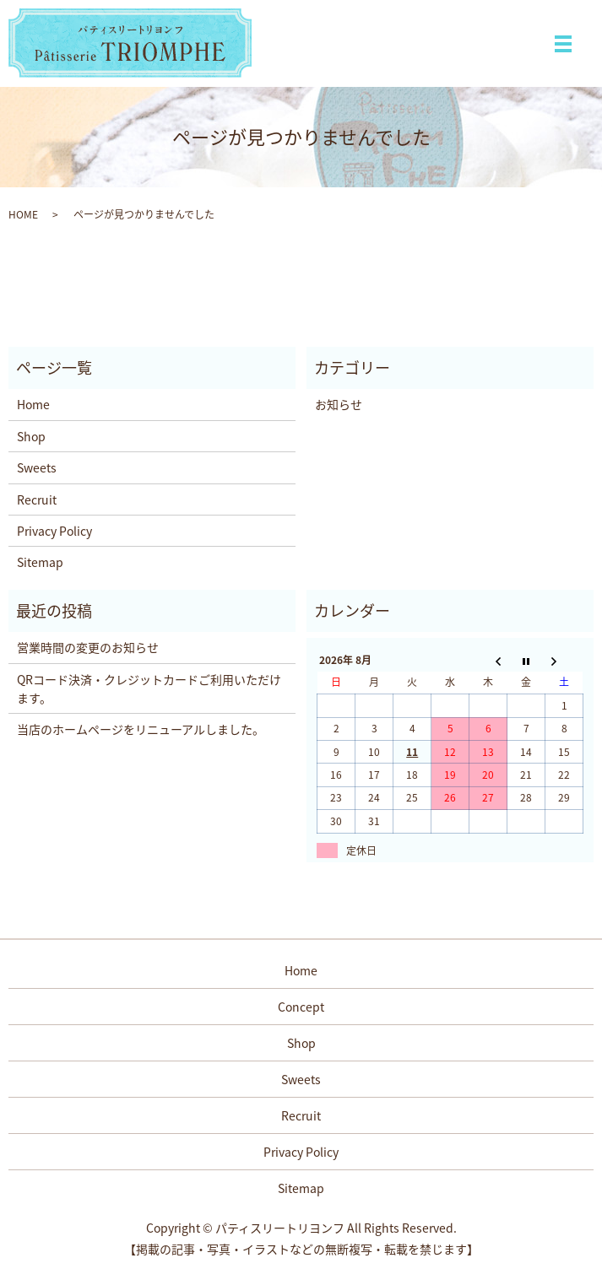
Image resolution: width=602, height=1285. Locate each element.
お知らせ (338, 404)
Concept (301, 1006)
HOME (23, 214)
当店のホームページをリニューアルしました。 (140, 729)
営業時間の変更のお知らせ (88, 647)
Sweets (37, 467)
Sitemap (40, 561)
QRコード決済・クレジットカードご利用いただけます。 (149, 688)
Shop (31, 436)
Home (33, 404)
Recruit (37, 499)
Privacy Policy (54, 530)
